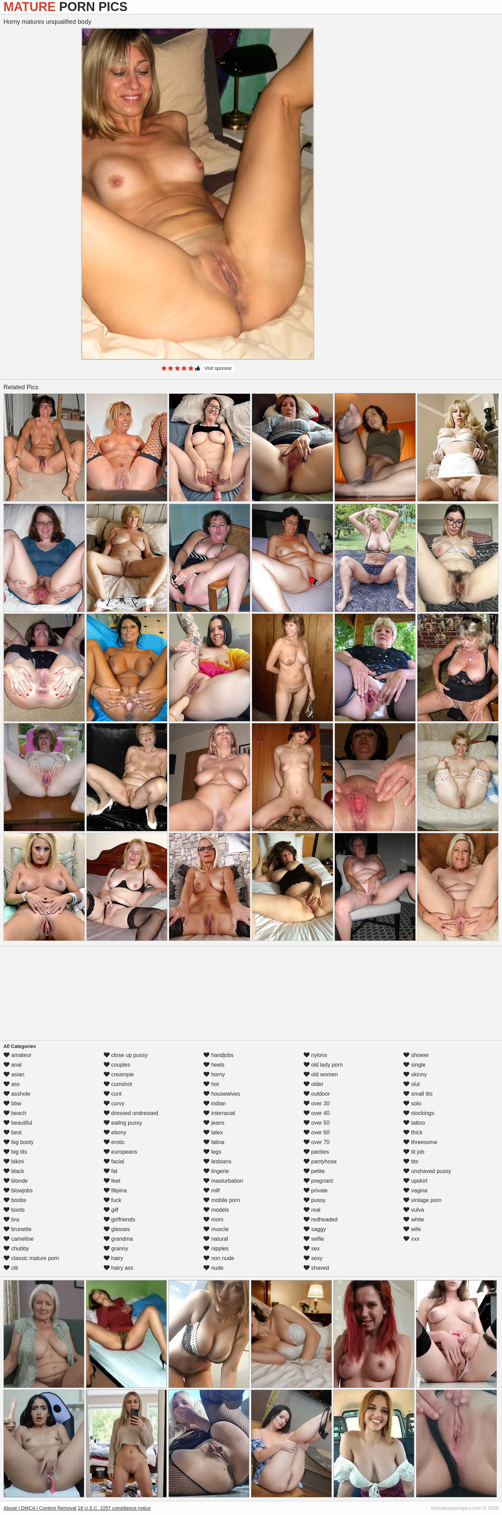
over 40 (316, 1113)
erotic (114, 1142)
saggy (314, 1229)
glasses (117, 1229)
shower (416, 1055)
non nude (218, 1258)
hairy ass (118, 1268)
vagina (415, 1190)
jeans (213, 1123)
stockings (418, 1113)
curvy (114, 1103)
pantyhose (320, 1161)
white (413, 1219)
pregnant (318, 1181)
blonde (15, 1181)
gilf (111, 1210)
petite (314, 1171)
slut (411, 1084)
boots (14, 1210)
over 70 (316, 1142)
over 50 (316, 1123)
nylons (315, 1055)
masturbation (223, 1181)
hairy (113, 1258)
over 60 (316, 1132)
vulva (413, 1210)
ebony (115, 1132)
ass (11, 1084)
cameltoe (18, 1239)
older (313, 1084)
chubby (16, 1248)
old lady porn (323, 1065)
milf (211, 1190)
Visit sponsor (218, 368)
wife (412, 1229)
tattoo (414, 1123)
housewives (221, 1094)
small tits (418, 1094)
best (12, 1132)
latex (213, 1132)
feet (112, 1181)
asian (14, 1074)
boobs (14, 1200)
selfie (313, 1239)
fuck (113, 1200)
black (13, 1171)
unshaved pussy (427, 1171)
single (414, 1065)
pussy (314, 1200)
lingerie (216, 1171)
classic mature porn (31, 1258)
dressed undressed (131, 1113)
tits (410, 1161)
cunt (113, 1094)
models (216, 1210)
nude (213, 1268)
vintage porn (422, 1200)
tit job (413, 1152)
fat (110, 1171)
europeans (120, 1152)
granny (116, 1248)
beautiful (17, 1123)
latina (213, 1142)
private (315, 1190)
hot (211, 1084)
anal (12, 1065)
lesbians (217, 1161)
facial (114, 1161)
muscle (216, 1229)
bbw (12, 1103)
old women (320, 1074)
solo (412, 1103)
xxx (411, 1239)
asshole (16, 1094)
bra (11, 1219)
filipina (115, 1190)
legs (212, 1152)
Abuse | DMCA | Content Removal (39, 1508)
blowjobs (18, 1190)
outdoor (316, 1094)
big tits (15, 1152)
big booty (18, 1142)
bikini (13, 1161)
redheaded (320, 1219)
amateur (17, 1055)
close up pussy (126, 1055)
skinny (415, 1074)
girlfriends (119, 1219)
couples (117, 1065)
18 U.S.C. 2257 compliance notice (114, 1508)
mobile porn (221, 1200)
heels (213, 1065)
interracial (219, 1113)
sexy (312, 1258)
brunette (17, 1229)
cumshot (118, 1084)
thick (412, 1132)
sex (311, 1248)
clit (10, 1268)
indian (214, 1103)
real (311, 1210)
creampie (119, 1074)
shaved (316, 1268)
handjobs (218, 1055)
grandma (118, 1239)
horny (214, 1074)
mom (213, 1219)
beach (14, 1113)
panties (316, 1152)
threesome (420, 1142)
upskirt (415, 1181)
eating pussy (123, 1123)
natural (215, 1239)
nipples (216, 1248)
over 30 (316, 1103)
